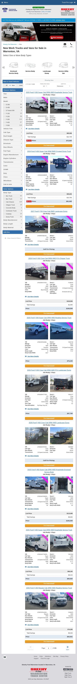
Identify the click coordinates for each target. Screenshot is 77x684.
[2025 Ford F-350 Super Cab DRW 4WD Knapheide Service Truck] (49, 92)
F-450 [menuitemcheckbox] (7, 122)
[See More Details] (32, 128)
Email (65, 45)
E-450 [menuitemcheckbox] (7, 107)
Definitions (48, 656)
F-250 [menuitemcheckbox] (7, 116)
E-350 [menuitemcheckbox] (7, 104)
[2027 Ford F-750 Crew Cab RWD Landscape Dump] (49, 211)
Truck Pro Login (45, 658)
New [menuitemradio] (13, 85)
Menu (5, 2)
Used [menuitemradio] (20, 85)
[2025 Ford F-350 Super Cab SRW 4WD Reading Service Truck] (49, 318)
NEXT (67, 647)
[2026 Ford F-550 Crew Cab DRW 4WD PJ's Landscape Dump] (49, 370)
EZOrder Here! (60, 20)
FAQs (41, 656)
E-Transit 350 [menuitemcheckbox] (9, 110)
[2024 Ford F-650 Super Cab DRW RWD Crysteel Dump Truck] (49, 151)
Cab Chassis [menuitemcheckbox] (9, 202)
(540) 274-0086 (46, 11)
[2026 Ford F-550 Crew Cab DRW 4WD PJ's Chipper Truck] (49, 258)
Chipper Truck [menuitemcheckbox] (10, 205)
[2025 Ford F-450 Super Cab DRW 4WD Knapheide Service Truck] (49, 530)
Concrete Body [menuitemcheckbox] (10, 208)
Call (71, 45)
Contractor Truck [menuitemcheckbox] (10, 211)
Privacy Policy (64, 656)
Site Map (55, 656)
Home (35, 656)
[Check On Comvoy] (4, 657)
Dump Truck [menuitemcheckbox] (9, 217)
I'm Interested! (49, 145)
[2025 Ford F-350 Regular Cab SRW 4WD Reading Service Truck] (49, 588)
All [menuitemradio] (6, 85)
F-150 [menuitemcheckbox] (7, 113)
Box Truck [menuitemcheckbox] (8, 196)
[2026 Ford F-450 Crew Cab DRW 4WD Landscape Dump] (49, 423)
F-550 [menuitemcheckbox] (7, 125)
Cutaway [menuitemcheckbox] (8, 214)
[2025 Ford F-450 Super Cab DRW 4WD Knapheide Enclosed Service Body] (49, 471)
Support (36, 658)
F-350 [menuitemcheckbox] (7, 119)
